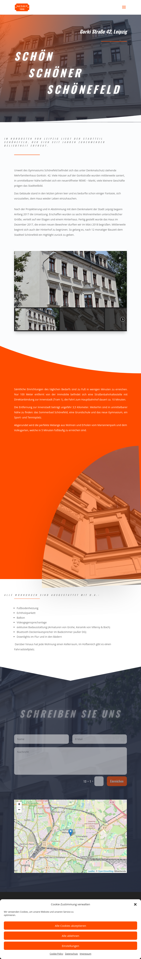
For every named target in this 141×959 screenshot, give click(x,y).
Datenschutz (71, 954)
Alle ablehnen (70, 936)
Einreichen (117, 781)
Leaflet (91, 871)
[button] (135, 905)
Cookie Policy (56, 954)
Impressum (85, 954)
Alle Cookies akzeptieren (70, 926)
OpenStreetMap (106, 871)
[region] (70, 291)
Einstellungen (70, 946)
